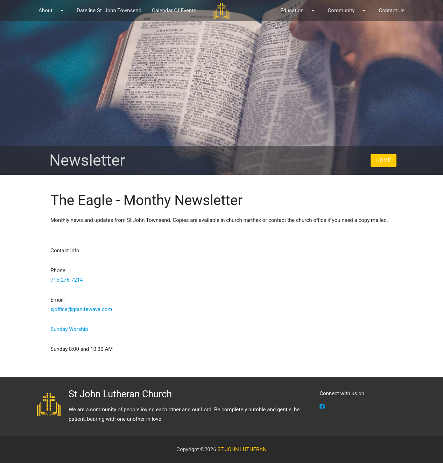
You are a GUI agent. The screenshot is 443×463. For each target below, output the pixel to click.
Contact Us (392, 10)
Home (383, 160)
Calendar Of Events (174, 10)
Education (298, 10)
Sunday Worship (69, 329)
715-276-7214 (66, 280)
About (52, 10)
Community (348, 10)
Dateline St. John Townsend (109, 10)
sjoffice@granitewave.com (81, 309)
